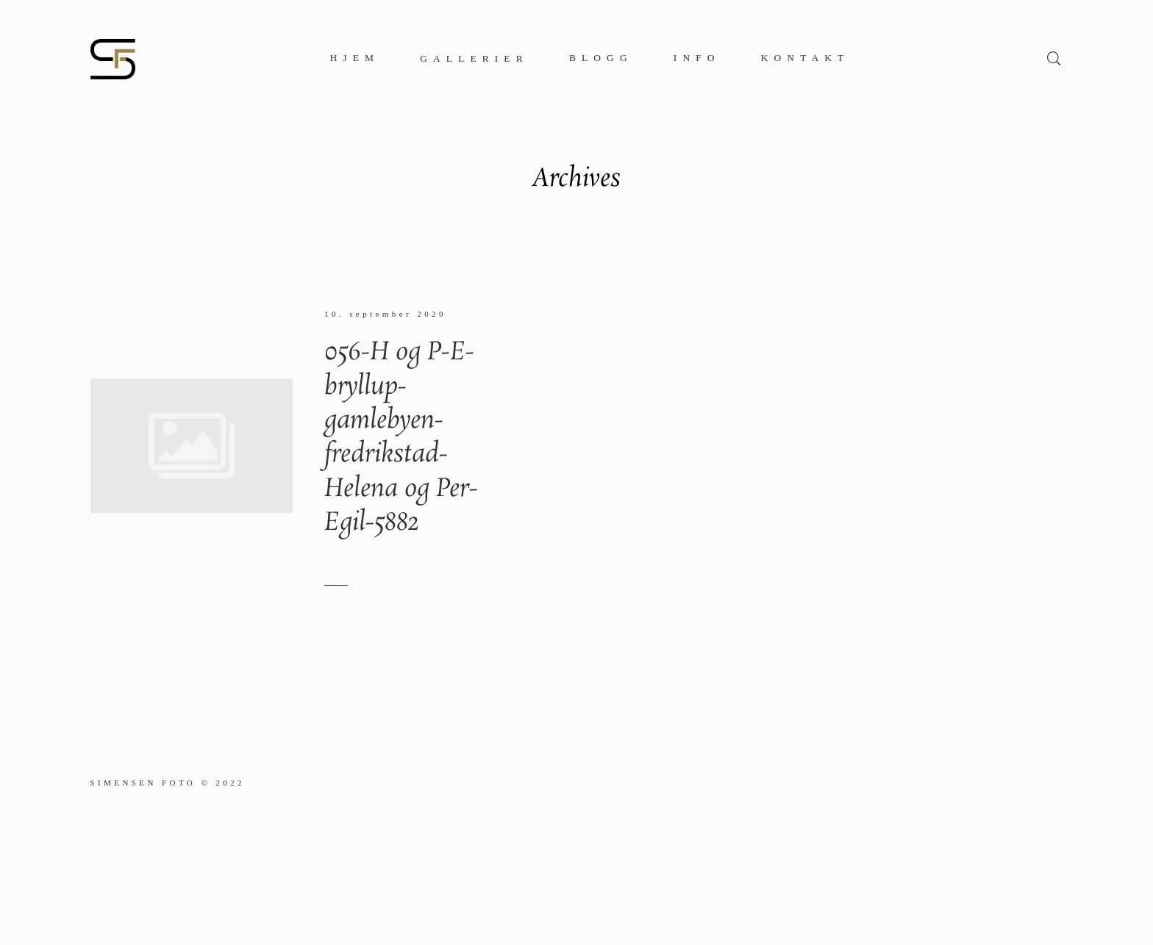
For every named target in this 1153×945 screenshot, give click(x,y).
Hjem (355, 57)
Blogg (601, 57)
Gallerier (474, 58)
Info (697, 57)
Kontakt (805, 57)
